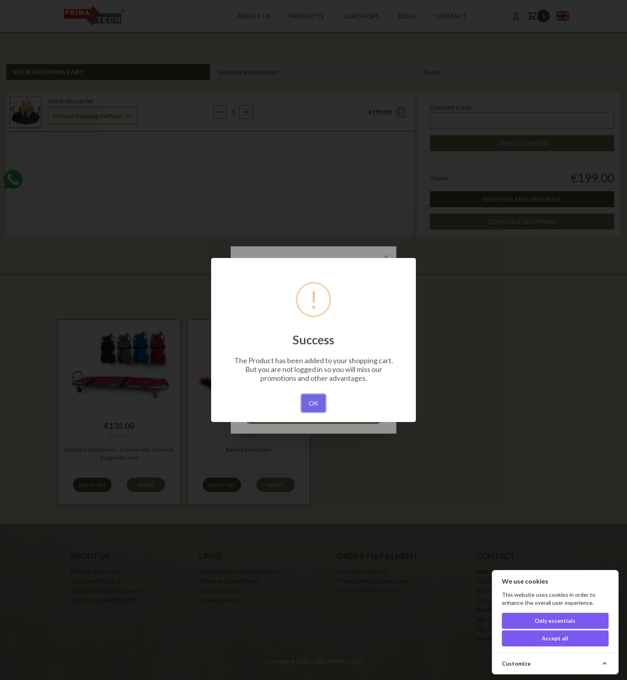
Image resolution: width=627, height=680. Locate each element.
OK (313, 403)
